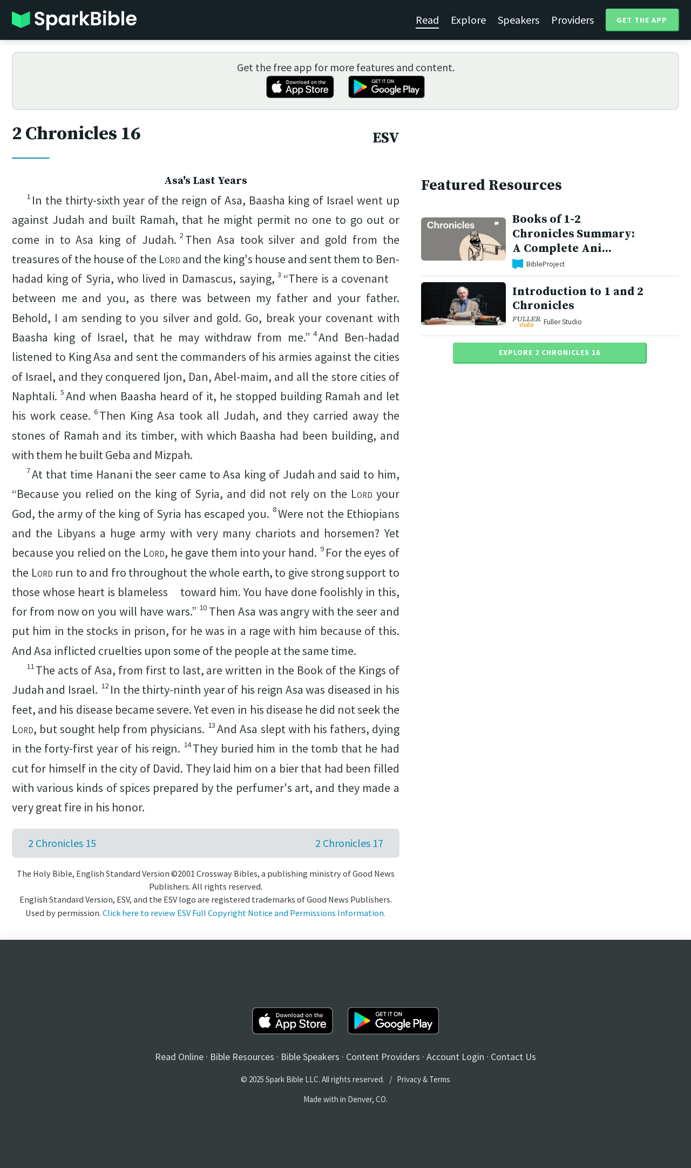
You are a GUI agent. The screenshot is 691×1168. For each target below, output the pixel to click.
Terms (439, 1079)
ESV (385, 138)
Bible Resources (242, 1056)
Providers (572, 19)
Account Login (455, 1056)
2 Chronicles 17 (349, 843)
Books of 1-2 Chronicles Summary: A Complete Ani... (573, 234)
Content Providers (383, 1056)
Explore (468, 19)
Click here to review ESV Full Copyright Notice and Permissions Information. (244, 912)
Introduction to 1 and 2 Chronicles (577, 298)
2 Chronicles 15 (62, 843)
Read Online (179, 1056)
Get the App (642, 20)
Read (427, 19)
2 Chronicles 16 (76, 133)
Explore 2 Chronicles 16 (549, 352)
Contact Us (513, 1056)
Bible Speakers (310, 1056)
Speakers (518, 19)
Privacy (409, 1079)
